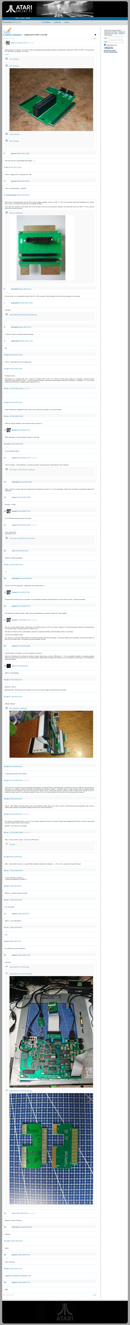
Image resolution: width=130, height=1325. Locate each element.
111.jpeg (12, 844)
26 (5, 606)
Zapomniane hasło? (110, 50)
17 (5, 458)
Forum (22, 18)
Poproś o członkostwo (110, 52)
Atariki (28, 18)
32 (5, 766)
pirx (13, 666)
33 (5, 780)
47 (5, 1241)
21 (5, 525)
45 (5, 1213)
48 (5, 1255)
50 (5, 1282)
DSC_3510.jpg (14, 59)
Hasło (105, 42)
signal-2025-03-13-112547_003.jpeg (21, 1091)
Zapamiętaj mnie (110, 45)
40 (5, 900)
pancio (13, 153)
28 (5, 646)
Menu (17, 18)
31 (5, 697)
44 (5, 955)
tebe (8, 444)
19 (5, 497)
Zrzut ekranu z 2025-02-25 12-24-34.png (22, 469)
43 (5, 941)
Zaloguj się (16, 22)
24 (5, 578)
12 (5, 389)
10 (5, 355)
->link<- (7, 54)
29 (5, 666)
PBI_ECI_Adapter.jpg (16, 213)
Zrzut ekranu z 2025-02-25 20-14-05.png (22, 538)
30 (5, 680)
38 (5, 871)
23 (5, 565)
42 (5, 927)
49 (5, 1269)
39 (5, 886)
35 (5, 814)
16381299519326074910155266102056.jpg (23, 315)
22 (5, 551)
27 (5, 620)
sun (13, 551)
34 (5, 799)
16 (5, 444)
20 (5, 511)
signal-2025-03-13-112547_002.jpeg (21, 974)
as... (8, 389)
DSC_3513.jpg (14, 141)
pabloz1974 (15, 303)
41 (5, 914)
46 (5, 1227)
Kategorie (57, 22)
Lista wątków (46, 22)
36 (5, 832)
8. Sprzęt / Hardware (12, 34)
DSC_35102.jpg (14, 134)
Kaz (12, 43)
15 (5, 430)
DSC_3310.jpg (14, 66)
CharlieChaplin (11, 195)
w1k (8, 1241)
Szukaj (66, 22)
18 (5, 482)
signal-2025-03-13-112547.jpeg (19, 967)
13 (5, 402)
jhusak (14, 430)
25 (5, 592)
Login (105, 38)
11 (5, 369)
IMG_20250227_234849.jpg (18, 708)
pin (7, 167)
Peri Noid (14, 289)
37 (5, 857)
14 (5, 416)
